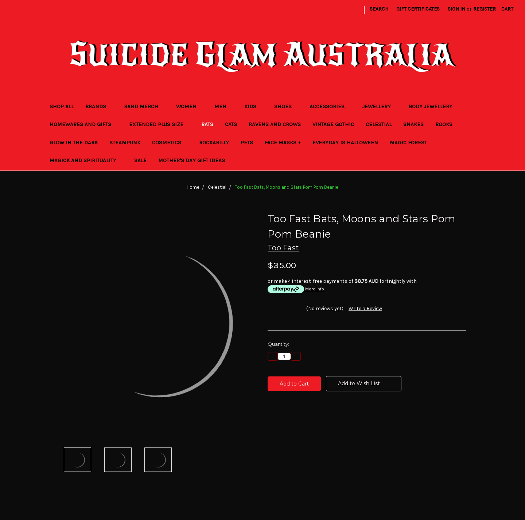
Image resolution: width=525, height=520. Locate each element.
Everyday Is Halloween (345, 142)
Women (189, 106)
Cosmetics (169, 142)
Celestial (379, 124)
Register (484, 9)
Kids (253, 106)
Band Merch (144, 106)
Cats (231, 124)
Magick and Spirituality (86, 160)
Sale (140, 160)
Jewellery (379, 106)
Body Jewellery (434, 106)
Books (447, 124)
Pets (247, 142)
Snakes (413, 124)
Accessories (330, 106)
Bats (207, 124)
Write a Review (365, 308)
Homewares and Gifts (83, 124)
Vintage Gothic (333, 124)
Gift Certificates (418, 9)
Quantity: (278, 344)
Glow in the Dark (74, 142)
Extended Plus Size (159, 124)
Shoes (286, 106)
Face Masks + (283, 142)
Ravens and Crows (275, 124)
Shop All (62, 106)
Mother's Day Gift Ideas (191, 160)
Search (379, 9)
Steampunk (124, 142)
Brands (98, 106)
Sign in (456, 9)
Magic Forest (408, 142)
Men (223, 106)
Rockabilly (214, 142)
